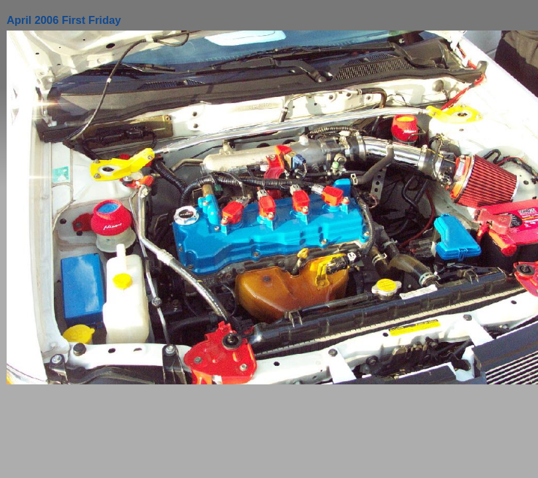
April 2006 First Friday (64, 20)
